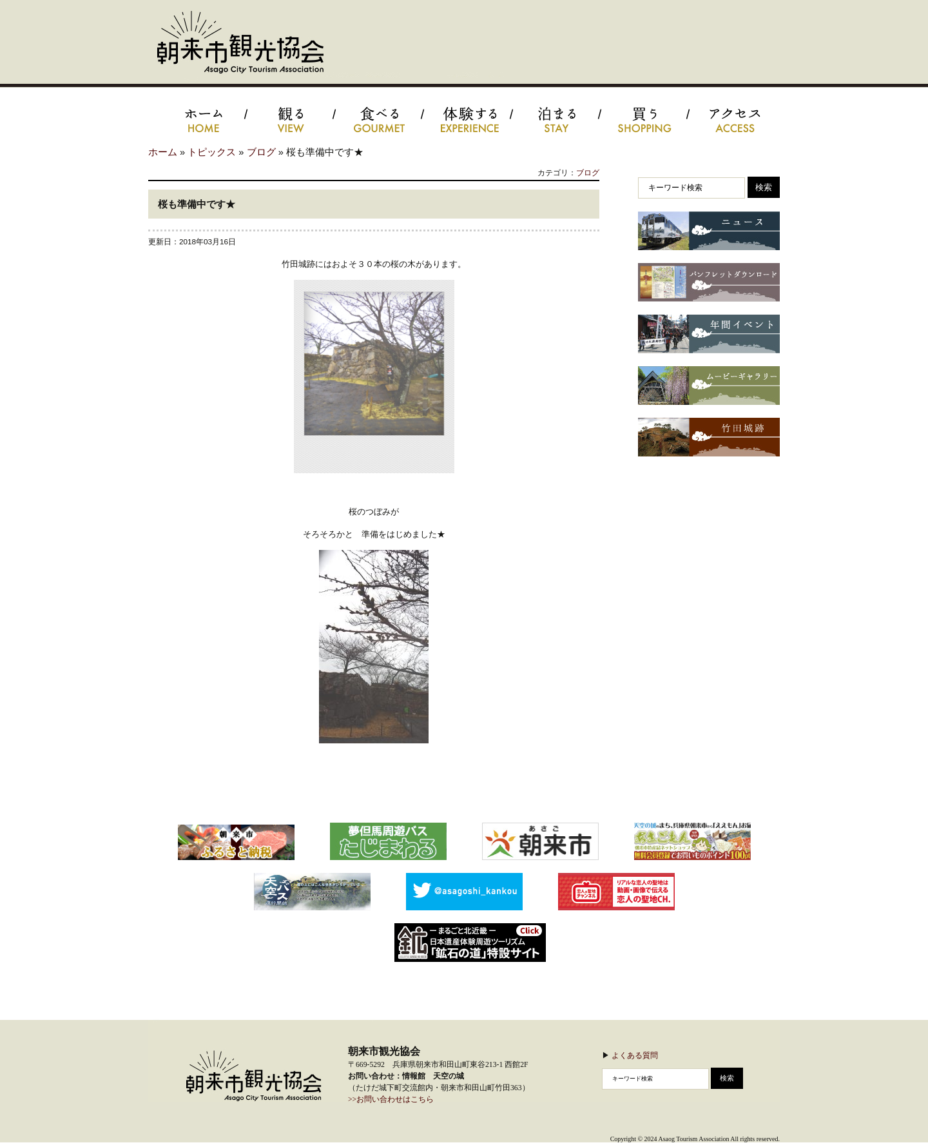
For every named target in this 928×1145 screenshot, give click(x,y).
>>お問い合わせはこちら (391, 1099)
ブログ (261, 152)
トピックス (212, 152)
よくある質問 (635, 1055)
